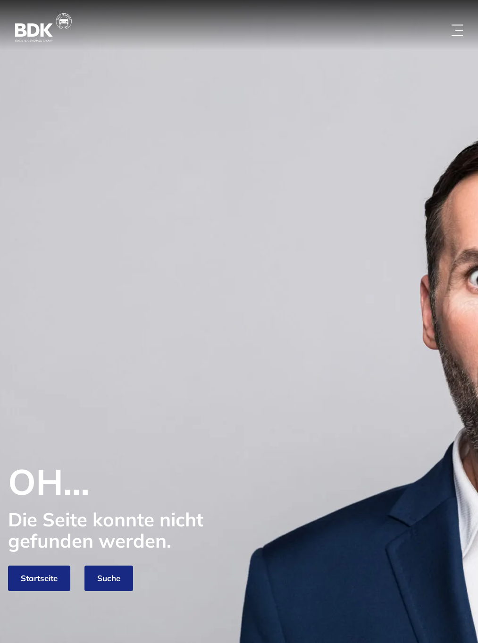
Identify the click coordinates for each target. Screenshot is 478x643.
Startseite (39, 578)
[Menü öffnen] (457, 30)
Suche (108, 578)
